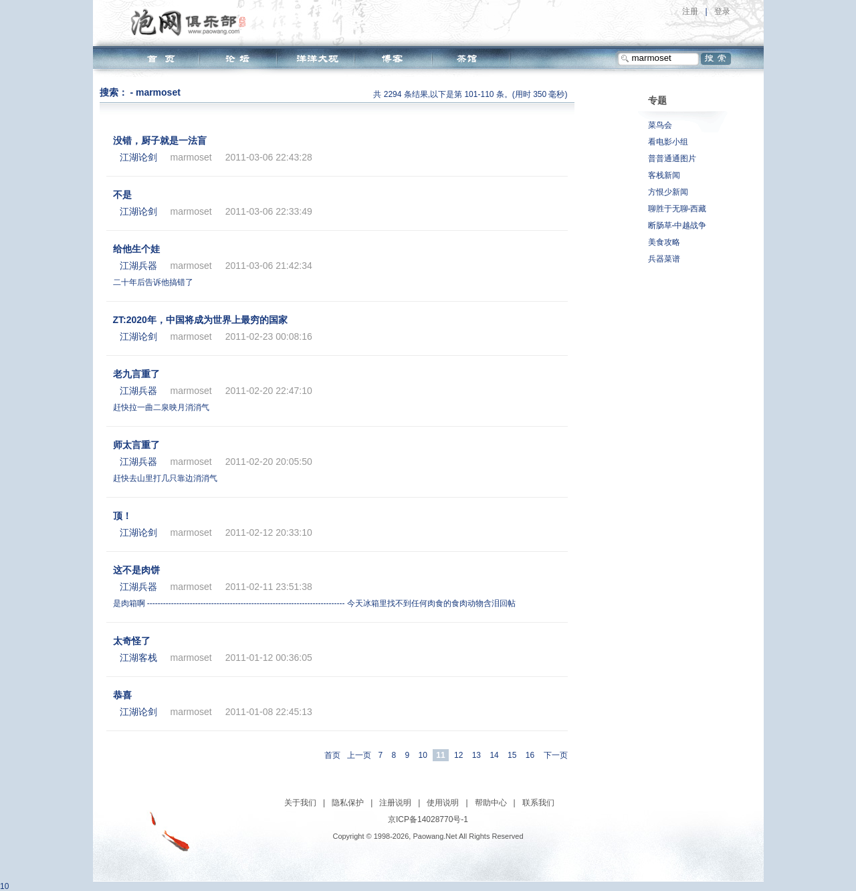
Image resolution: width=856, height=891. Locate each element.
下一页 (556, 755)
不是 (122, 194)
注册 (690, 11)
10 (423, 755)
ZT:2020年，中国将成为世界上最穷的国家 (200, 319)
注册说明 (395, 802)
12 (458, 755)
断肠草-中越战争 (677, 225)
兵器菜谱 (664, 259)
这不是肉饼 (136, 570)
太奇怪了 (131, 640)
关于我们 (300, 802)
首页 (332, 755)
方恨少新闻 (668, 192)
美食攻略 (664, 242)
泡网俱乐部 (191, 22)
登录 (722, 11)
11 (440, 755)
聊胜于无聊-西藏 (677, 208)
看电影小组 (668, 141)
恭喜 (122, 695)
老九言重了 (136, 374)
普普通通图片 (672, 158)
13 (476, 755)
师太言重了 (136, 444)
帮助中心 (491, 802)
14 (494, 755)
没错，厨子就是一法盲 (160, 140)
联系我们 (538, 802)
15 (512, 755)
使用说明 (443, 802)
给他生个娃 (136, 248)
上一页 (359, 755)
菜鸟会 (660, 125)
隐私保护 (348, 802)
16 (530, 755)
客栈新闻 (664, 175)
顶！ (122, 515)
